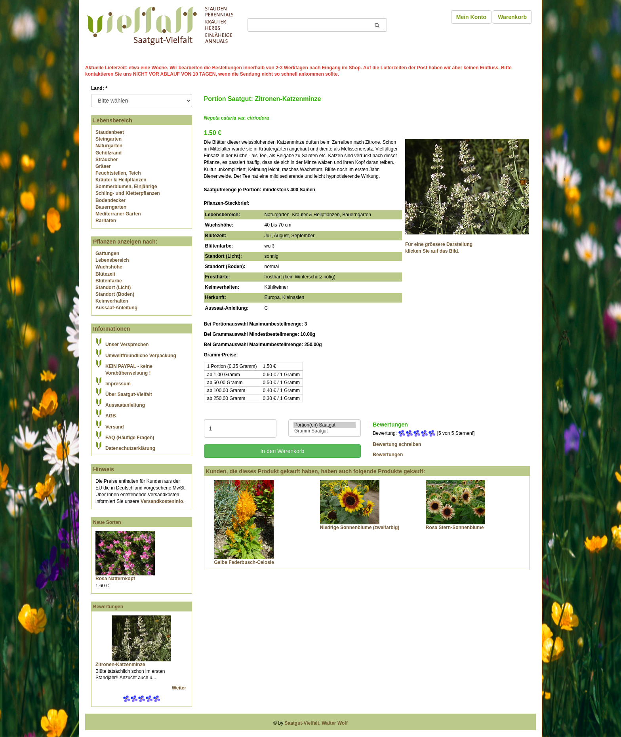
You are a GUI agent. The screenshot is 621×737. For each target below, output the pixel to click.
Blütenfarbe (108, 281)
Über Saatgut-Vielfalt (128, 394)
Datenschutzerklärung (130, 448)
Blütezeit (105, 274)
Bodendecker (110, 200)
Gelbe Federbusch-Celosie (244, 562)
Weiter (180, 688)
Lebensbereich (112, 260)
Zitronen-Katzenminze (120, 664)
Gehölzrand (108, 153)
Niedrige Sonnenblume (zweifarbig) (360, 527)
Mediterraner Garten (118, 214)
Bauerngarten (110, 207)
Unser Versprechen (127, 344)
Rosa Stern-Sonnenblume (455, 527)
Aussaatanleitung (125, 405)
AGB (110, 416)
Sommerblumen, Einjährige (126, 186)
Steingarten (108, 139)
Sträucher (106, 159)
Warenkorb (512, 17)
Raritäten (105, 220)
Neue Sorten (107, 522)
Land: (99, 88)
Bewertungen (108, 606)
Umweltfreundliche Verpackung (140, 355)
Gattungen (107, 253)
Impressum (118, 384)
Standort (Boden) (114, 294)
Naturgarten (108, 146)
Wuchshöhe (108, 267)
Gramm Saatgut (324, 431)
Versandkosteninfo (162, 501)
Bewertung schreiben (397, 444)
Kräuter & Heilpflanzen (121, 180)
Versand (114, 427)
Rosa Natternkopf (115, 578)
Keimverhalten (111, 301)
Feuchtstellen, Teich (118, 173)
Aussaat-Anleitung (116, 307)
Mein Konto (471, 17)
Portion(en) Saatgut (324, 425)
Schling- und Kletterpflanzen (127, 193)
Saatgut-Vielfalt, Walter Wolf (316, 723)
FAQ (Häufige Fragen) (129, 437)
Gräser (103, 166)
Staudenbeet (109, 132)
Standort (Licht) (113, 287)
